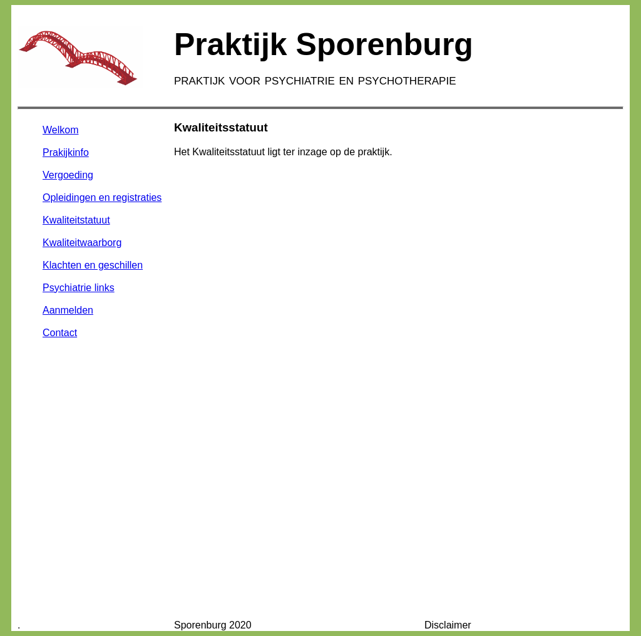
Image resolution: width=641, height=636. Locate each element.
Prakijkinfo (66, 152)
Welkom (61, 130)
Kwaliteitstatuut (76, 220)
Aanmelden (68, 310)
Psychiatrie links (79, 287)
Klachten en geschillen (93, 265)
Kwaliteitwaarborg (82, 242)
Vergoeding (68, 175)
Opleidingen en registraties (102, 197)
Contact (60, 332)
